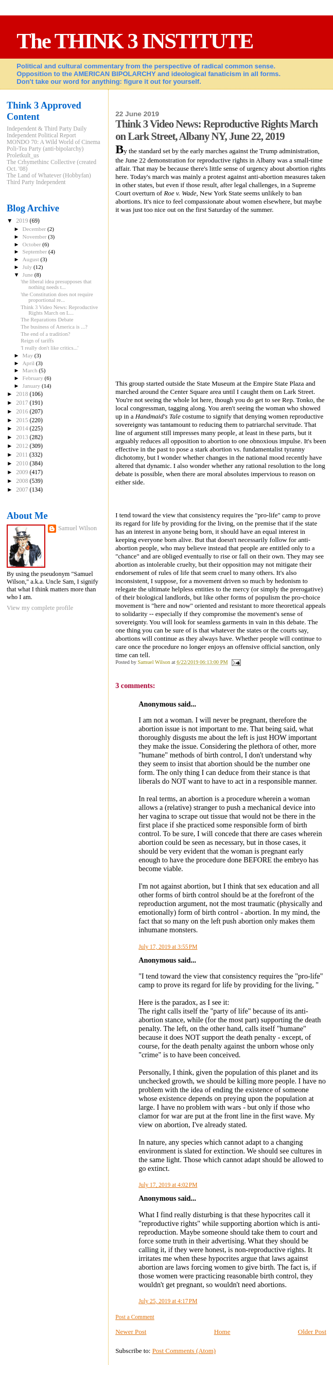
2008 (22, 481)
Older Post (312, 1331)
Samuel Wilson (77, 528)
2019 (22, 221)
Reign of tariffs (37, 341)
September (35, 251)
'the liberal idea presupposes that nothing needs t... (56, 284)
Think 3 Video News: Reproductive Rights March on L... (59, 310)
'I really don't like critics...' (49, 348)
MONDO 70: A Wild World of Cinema (53, 142)
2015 (22, 420)
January (32, 386)
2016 (22, 411)
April (29, 363)
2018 (22, 394)
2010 (22, 463)
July (28, 267)
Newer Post (130, 1331)
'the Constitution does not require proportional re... (57, 297)
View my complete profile (40, 607)
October (33, 244)
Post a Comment (134, 1317)
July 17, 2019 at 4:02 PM (167, 1185)
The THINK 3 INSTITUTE (134, 41)
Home (222, 1331)
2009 (22, 472)
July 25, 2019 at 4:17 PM (167, 1301)
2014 (22, 428)
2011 (22, 454)
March (31, 370)
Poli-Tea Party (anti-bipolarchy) (45, 149)
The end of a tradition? (45, 334)
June (28, 275)
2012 (22, 446)
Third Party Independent (36, 182)
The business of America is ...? (54, 327)
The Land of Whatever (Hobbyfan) (49, 175)
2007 (22, 489)
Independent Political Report (41, 135)
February (34, 378)
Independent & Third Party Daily (46, 128)
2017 (22, 403)
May (28, 355)
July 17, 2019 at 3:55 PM (167, 947)
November (35, 236)
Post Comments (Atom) (184, 1350)
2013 (22, 437)
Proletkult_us (23, 155)
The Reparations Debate (47, 319)
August (32, 259)
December (35, 229)
